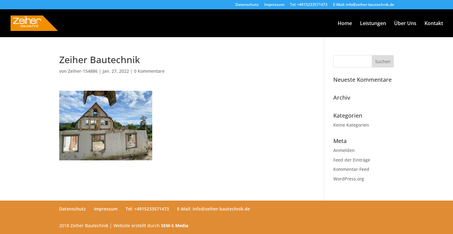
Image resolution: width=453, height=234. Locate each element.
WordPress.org (348, 179)
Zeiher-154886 (83, 71)
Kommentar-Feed (351, 169)
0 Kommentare (149, 71)
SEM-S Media (174, 225)
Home (345, 24)
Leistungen (373, 24)
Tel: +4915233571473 (308, 5)
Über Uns (405, 24)
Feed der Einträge (351, 160)
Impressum (274, 5)
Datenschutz (247, 5)
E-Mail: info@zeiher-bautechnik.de (363, 5)
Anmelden (344, 150)
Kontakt (433, 24)
